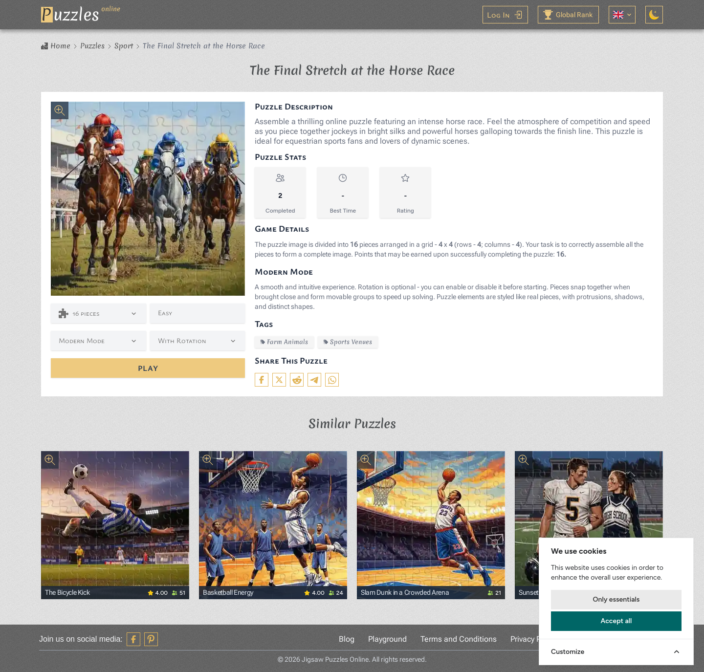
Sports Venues (348, 342)
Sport (123, 46)
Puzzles (92, 46)
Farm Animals (284, 342)
